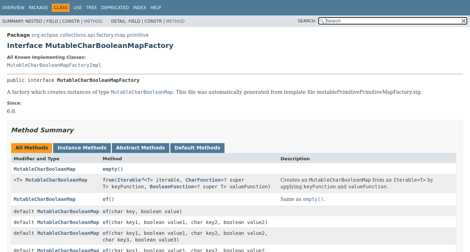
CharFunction (203, 180)
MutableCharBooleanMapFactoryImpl (54, 65)
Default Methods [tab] (197, 147)
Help (155, 7)
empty (109, 169)
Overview (13, 7)
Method (93, 21)
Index (140, 7)
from (108, 180)
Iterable (129, 180)
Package (38, 7)
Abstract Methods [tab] (140, 147)
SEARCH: (307, 21)
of (105, 199)
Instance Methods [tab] (81, 147)
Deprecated (115, 7)
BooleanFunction (172, 186)
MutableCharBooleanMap (45, 169)
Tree (91, 7)
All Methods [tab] (31, 147)
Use (77, 7)
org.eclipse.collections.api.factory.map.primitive (90, 35)
